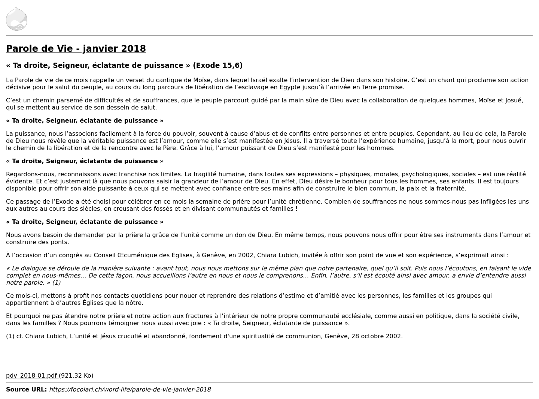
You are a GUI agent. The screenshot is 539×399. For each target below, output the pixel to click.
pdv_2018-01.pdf (32, 375)
